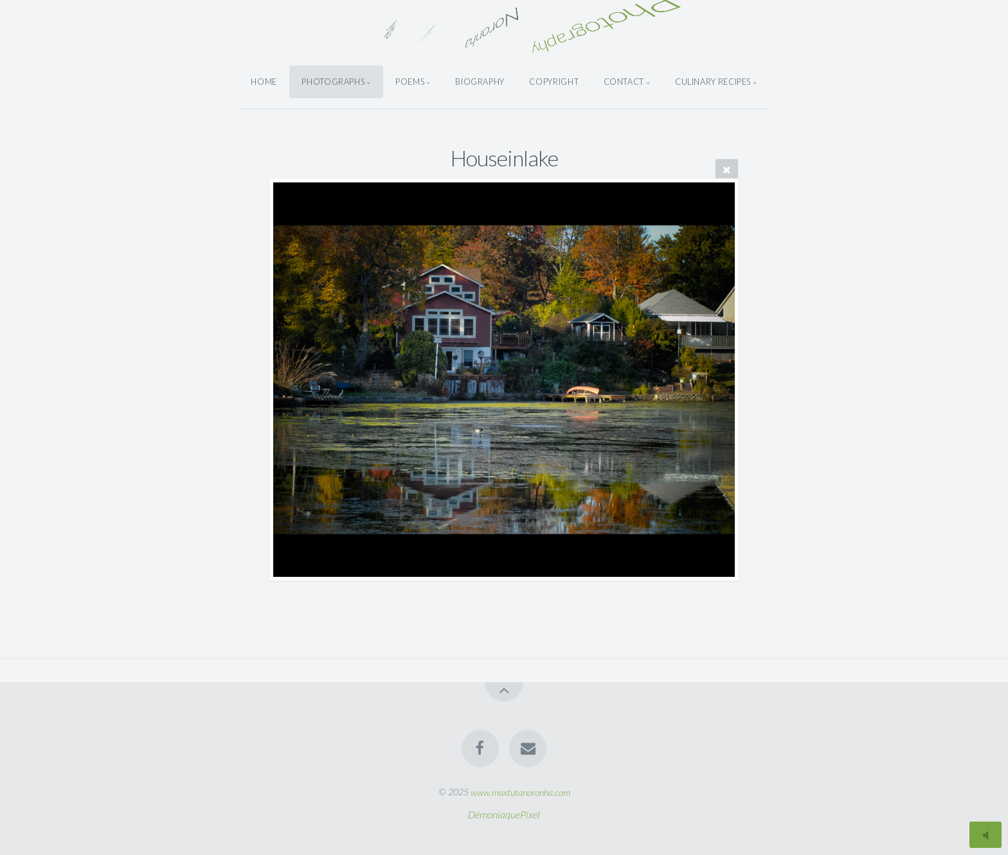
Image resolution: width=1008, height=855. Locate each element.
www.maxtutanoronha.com (520, 791)
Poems (409, 81)
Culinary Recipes (713, 81)
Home (264, 81)
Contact (624, 81)
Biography (480, 81)
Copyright (554, 81)
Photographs (333, 81)
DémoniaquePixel (504, 814)
